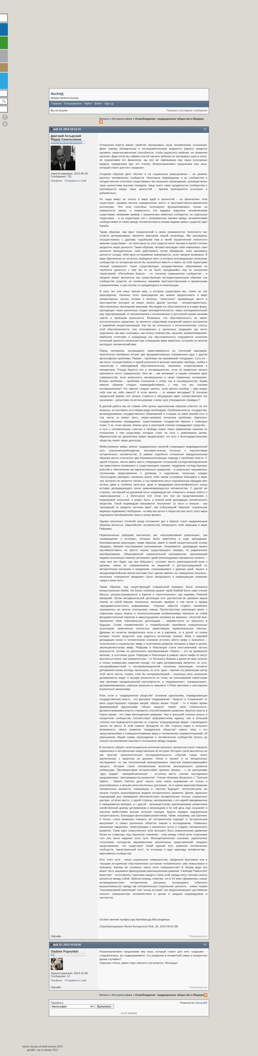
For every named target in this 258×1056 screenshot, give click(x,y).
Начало (104, 118)
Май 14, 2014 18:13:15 (67, 129)
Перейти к (82, 1005)
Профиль (57, 180)
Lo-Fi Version (129, 1013)
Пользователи (73, 103)
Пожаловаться (198, 936)
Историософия (122, 118)
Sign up (108, 103)
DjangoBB (201, 1002)
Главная (56, 103)
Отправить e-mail (75, 180)
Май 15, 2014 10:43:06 (67, 944)
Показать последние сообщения (187, 110)
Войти (98, 103)
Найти (88, 103)
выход (57, 93)
